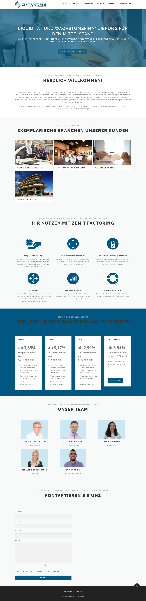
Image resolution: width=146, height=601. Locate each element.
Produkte (89, 4)
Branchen (77, 4)
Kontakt (100, 4)
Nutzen (66, 4)
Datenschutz (125, 4)
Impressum (111, 4)
